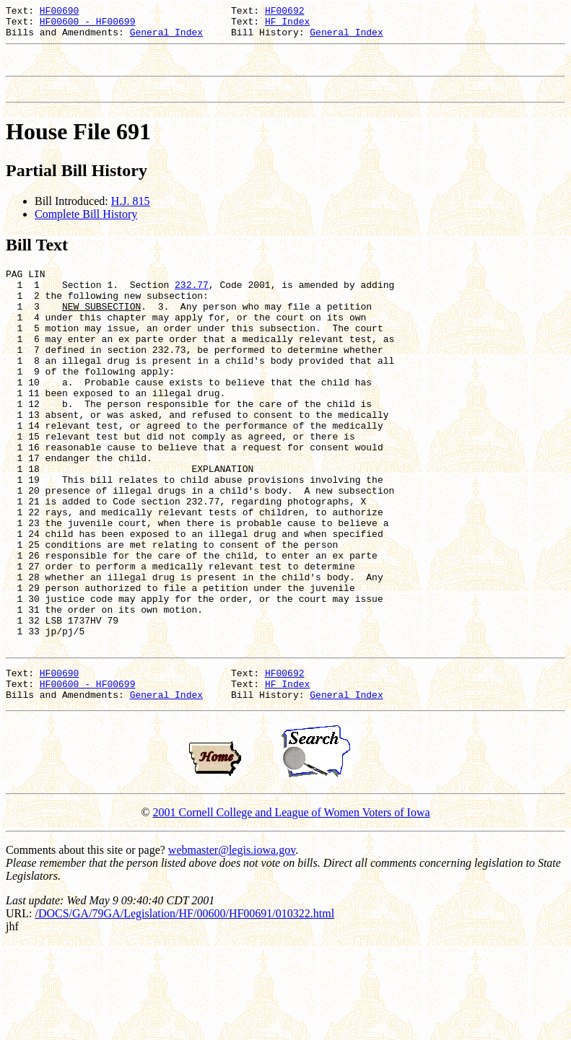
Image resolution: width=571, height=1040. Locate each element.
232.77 (192, 301)
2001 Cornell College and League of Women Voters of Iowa (291, 907)
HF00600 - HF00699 (88, 25)
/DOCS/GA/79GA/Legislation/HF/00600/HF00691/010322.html (184, 1008)
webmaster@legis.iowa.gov (231, 945)
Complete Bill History (86, 227)
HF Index (287, 25)
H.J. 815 (130, 214)
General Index (166, 38)
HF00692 (285, 12)
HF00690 (59, 12)
